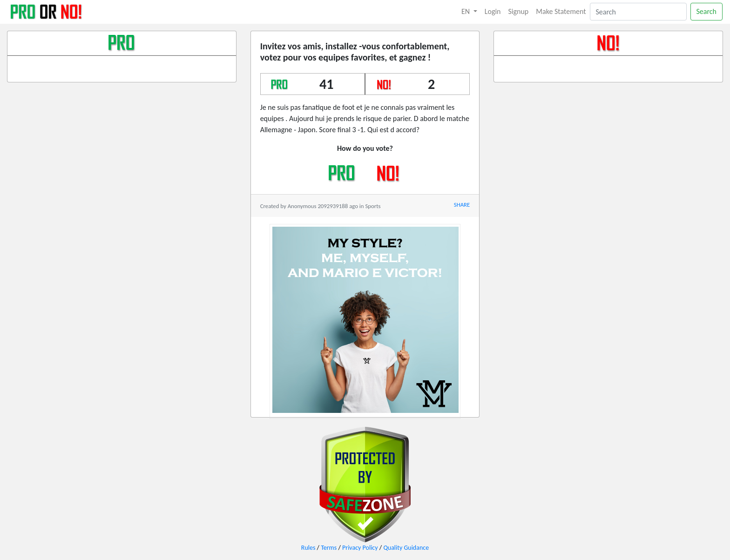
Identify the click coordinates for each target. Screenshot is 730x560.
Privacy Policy (360, 548)
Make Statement (561, 11)
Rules (308, 548)
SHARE (462, 204)
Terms (329, 548)
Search (706, 11)
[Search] (638, 11)
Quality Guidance (406, 548)
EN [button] (466, 11)
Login (493, 11)
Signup (518, 11)
